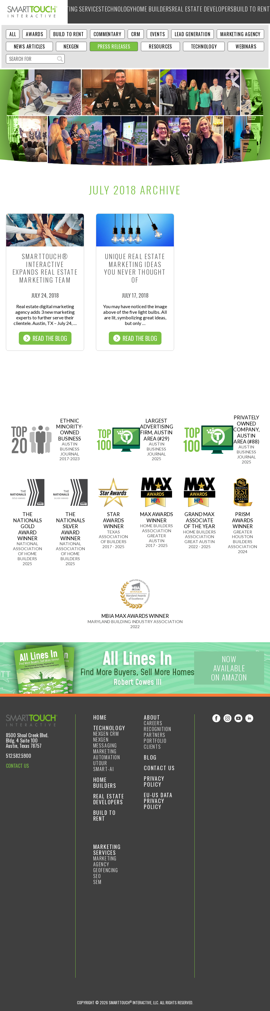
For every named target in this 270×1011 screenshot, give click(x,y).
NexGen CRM (106, 733)
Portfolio (155, 740)
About (257, 12)
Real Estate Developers (187, 12)
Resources (160, 46)
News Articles (29, 46)
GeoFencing (105, 870)
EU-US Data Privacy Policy (158, 800)
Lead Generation (192, 34)
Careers (153, 723)
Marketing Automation (106, 754)
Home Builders (150, 12)
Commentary (107, 34)
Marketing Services (90, 12)
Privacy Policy (154, 781)
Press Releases (114, 46)
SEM (97, 881)
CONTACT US (17, 765)
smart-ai (103, 769)
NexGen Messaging (105, 742)
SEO (97, 876)
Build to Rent (223, 12)
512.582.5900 (18, 755)
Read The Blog (45, 338)
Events (157, 34)
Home (100, 717)
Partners (155, 734)
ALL (12, 34)
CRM (135, 34)
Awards (34, 34)
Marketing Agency (240, 34)
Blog (243, 12)
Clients (152, 746)
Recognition (157, 729)
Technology (122, 12)
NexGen (71, 46)
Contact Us (159, 768)
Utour (100, 763)
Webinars (246, 46)
